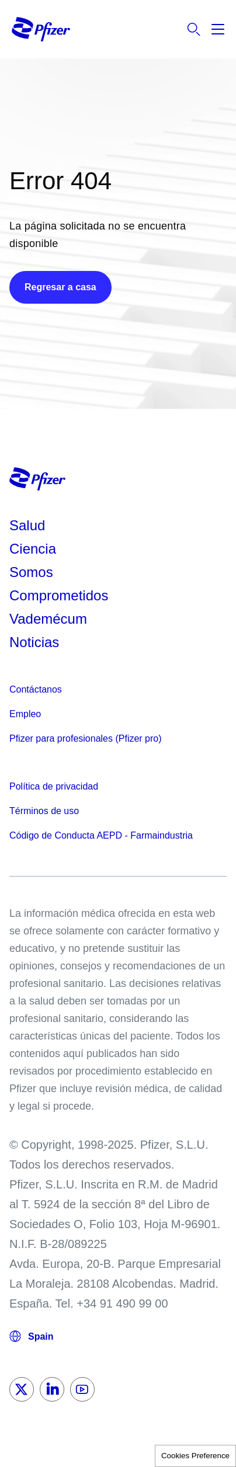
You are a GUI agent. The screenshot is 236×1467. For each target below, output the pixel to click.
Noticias (34, 642)
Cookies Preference (195, 1455)
